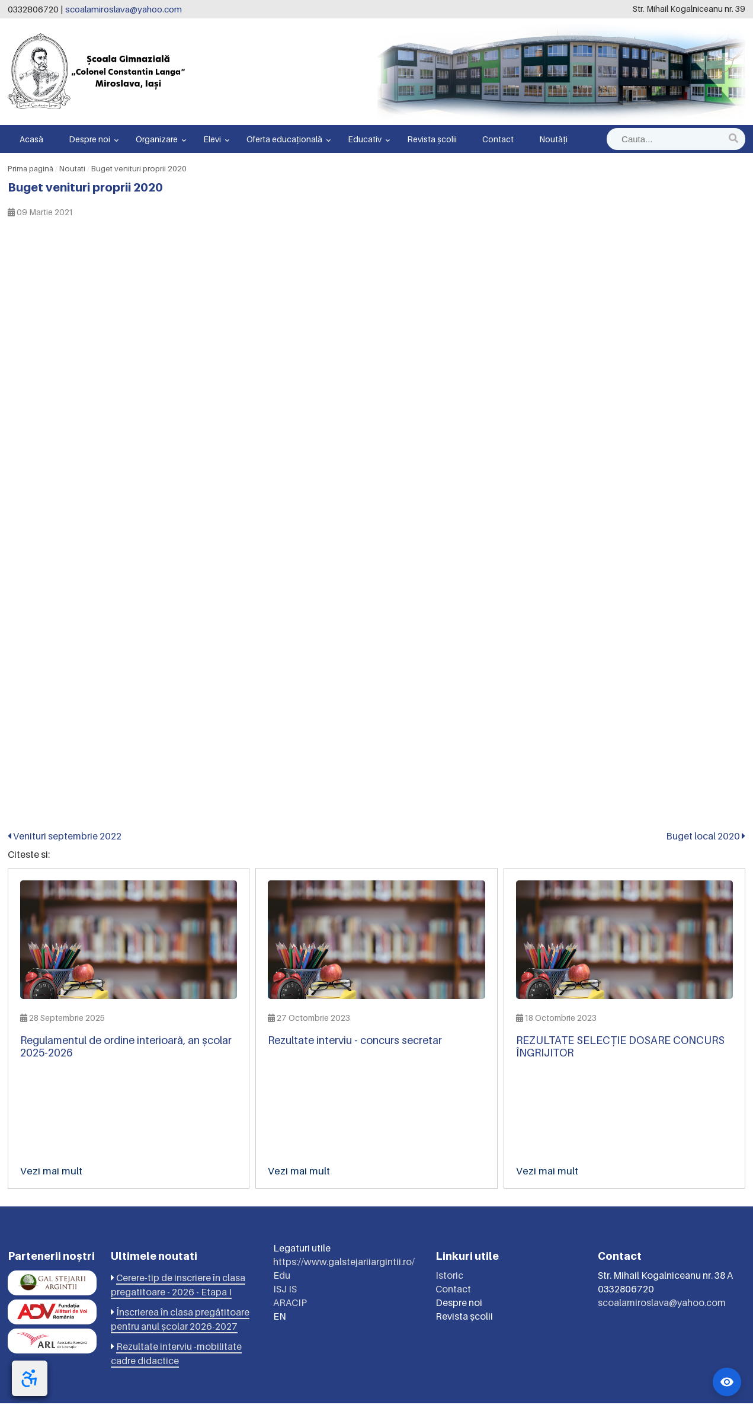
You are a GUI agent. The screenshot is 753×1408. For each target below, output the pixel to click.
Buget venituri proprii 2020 (139, 168)
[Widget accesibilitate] (727, 1382)
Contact (498, 139)
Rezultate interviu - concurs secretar (355, 1040)
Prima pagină (30, 168)
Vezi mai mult (51, 1171)
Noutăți (553, 139)
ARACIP (290, 1307)
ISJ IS (285, 1293)
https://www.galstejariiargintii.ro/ (344, 1266)
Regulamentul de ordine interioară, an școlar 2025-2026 (126, 1046)
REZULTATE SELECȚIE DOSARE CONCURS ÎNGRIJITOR (620, 1046)
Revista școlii (432, 139)
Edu (281, 1280)
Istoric (449, 1280)
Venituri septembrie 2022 (64, 836)
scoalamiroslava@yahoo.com (123, 9)
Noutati (72, 168)
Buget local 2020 (705, 836)
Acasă (31, 139)
